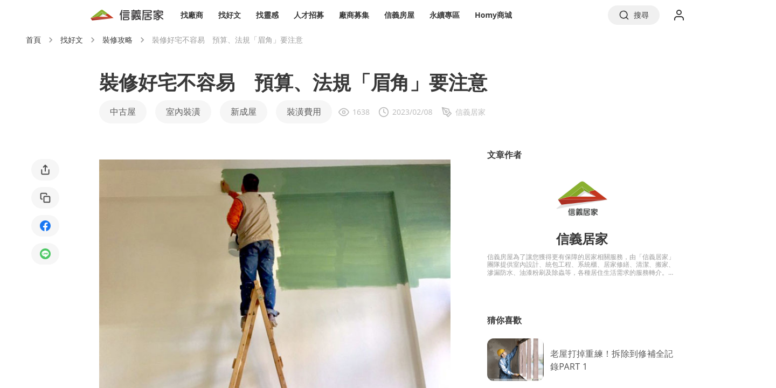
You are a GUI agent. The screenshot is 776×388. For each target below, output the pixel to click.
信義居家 (582, 238)
